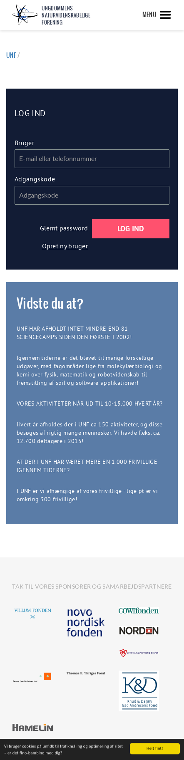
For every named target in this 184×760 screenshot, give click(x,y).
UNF (11, 55)
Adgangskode (35, 179)
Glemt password (64, 228)
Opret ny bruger (65, 246)
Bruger (24, 143)
